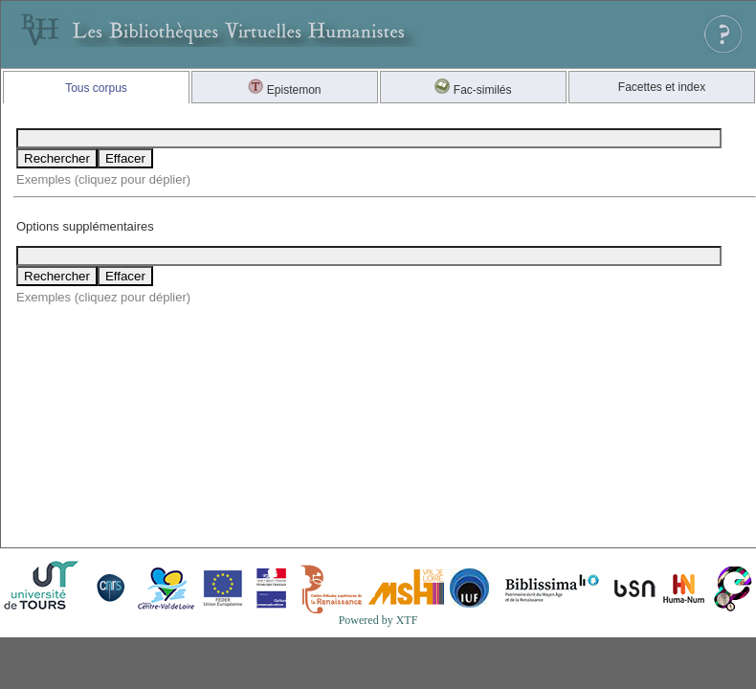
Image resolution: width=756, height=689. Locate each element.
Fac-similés (472, 90)
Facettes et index (661, 87)
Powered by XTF (378, 620)
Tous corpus (96, 88)
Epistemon (284, 90)
